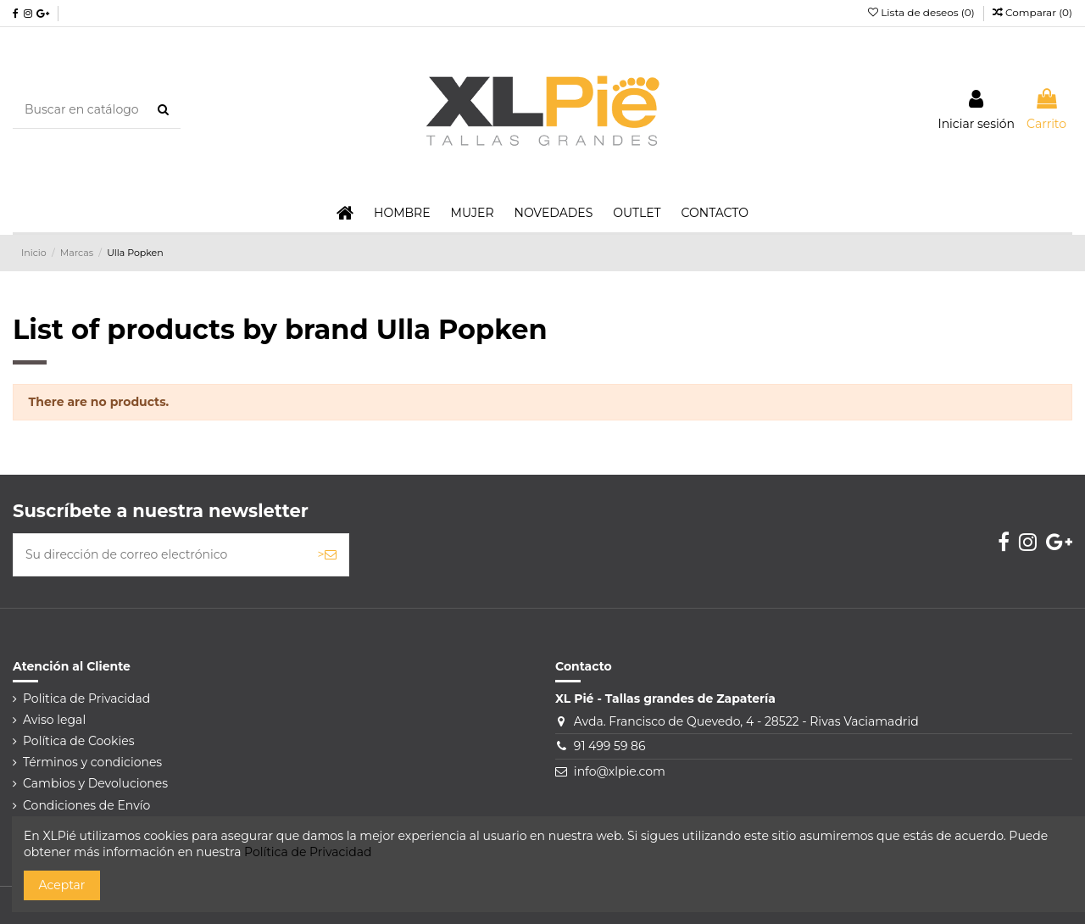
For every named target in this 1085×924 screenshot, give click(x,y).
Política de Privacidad (307, 852)
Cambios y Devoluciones (95, 783)
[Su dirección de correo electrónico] (160, 555)
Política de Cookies (79, 741)
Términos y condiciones (92, 762)
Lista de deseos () (922, 12)
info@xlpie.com (619, 771)
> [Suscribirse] (327, 554)
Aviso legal (54, 719)
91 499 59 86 (610, 746)
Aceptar (62, 885)
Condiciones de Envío (86, 805)
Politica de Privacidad (86, 698)
